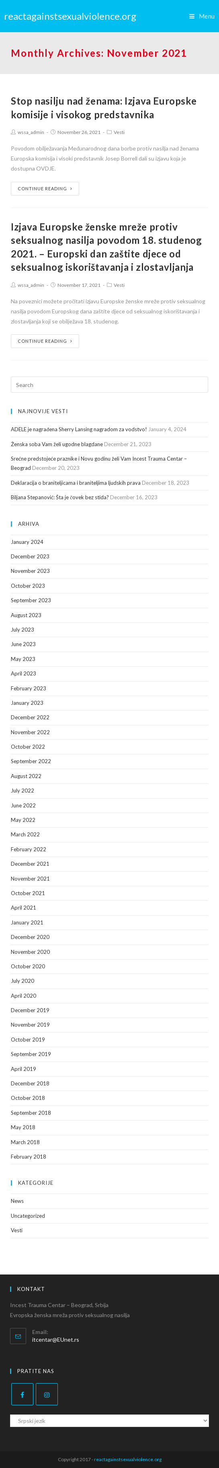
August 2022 (26, 776)
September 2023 (31, 600)
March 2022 (25, 834)
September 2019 (31, 1054)
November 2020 (30, 952)
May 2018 (23, 1127)
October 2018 (28, 1098)
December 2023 (30, 556)
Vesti (119, 132)
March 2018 (25, 1142)
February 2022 (28, 849)
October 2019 (28, 1039)
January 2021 (27, 922)
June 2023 (23, 644)
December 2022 (30, 717)
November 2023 (30, 571)
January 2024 (27, 542)
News (17, 1201)
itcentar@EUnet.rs (55, 1339)
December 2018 (30, 1083)
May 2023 (23, 659)
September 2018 (31, 1113)
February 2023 (28, 688)
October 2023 (28, 586)
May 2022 (23, 820)
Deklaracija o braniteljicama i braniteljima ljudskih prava (76, 483)
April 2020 (23, 995)
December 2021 (30, 864)
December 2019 (30, 1010)
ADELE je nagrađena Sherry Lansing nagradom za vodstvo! (79, 429)
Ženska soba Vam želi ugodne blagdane (57, 444)
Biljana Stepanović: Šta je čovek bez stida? (60, 497)
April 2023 (23, 673)
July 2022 (22, 790)
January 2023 (27, 703)
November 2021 (30, 878)
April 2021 (23, 907)
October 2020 (28, 966)
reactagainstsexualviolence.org (70, 16)
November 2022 (30, 732)
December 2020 (30, 937)
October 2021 (28, 893)
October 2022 (28, 746)
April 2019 (23, 1069)
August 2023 (26, 615)
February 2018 (28, 1156)
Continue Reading (45, 188)
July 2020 (22, 981)
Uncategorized (28, 1216)
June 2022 (23, 805)
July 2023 (22, 629)
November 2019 (30, 1024)
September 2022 (31, 761)
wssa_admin (31, 132)
